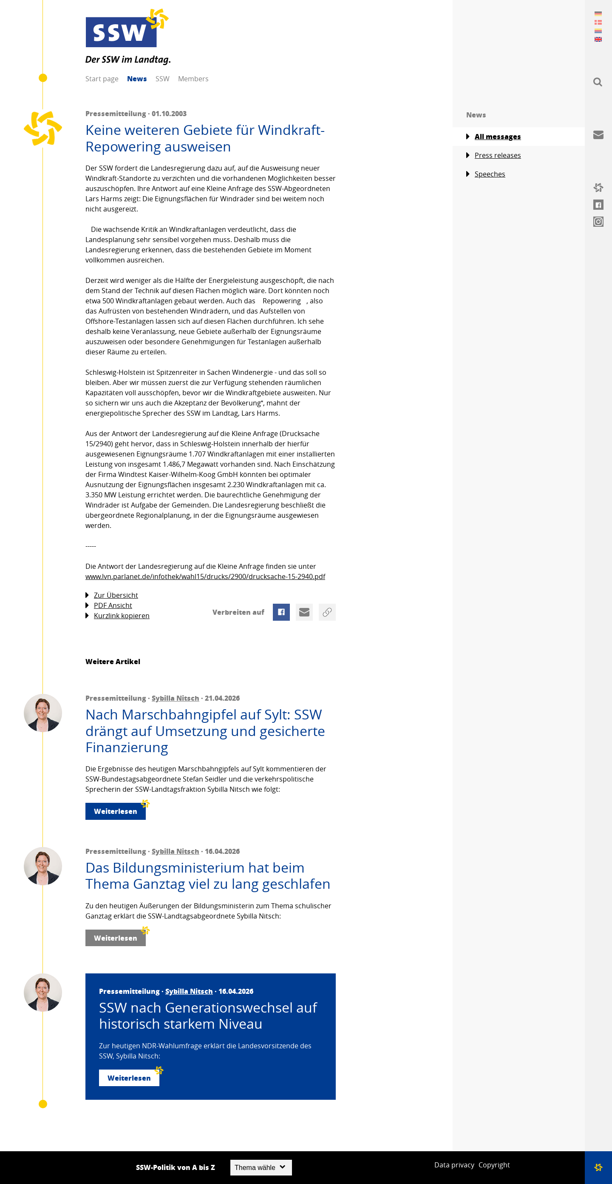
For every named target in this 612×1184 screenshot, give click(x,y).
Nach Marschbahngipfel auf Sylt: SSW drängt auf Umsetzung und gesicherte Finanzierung (205, 730)
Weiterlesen (120, 809)
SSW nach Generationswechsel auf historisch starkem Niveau (208, 1015)
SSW (163, 78)
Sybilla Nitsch (175, 698)
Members (193, 78)
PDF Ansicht (108, 606)
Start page (102, 78)
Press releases (493, 155)
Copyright (494, 1165)
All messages (493, 136)
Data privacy (454, 1165)
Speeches (485, 174)
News (137, 78)
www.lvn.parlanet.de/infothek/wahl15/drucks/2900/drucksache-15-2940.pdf (205, 576)
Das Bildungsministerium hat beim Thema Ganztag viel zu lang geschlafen (208, 875)
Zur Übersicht (111, 595)
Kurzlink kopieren (117, 616)
